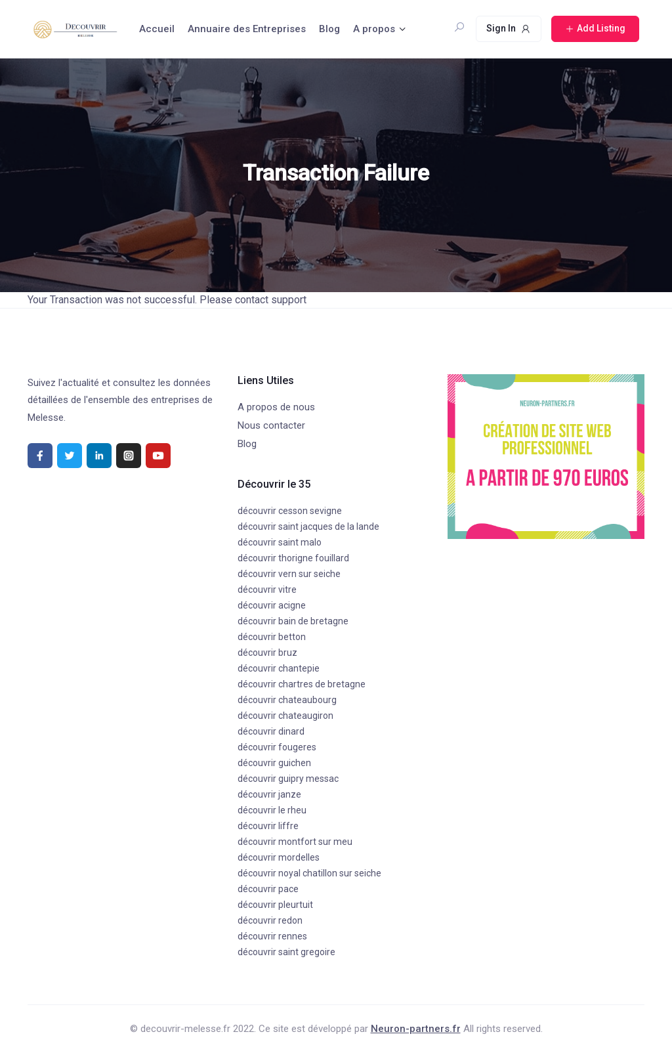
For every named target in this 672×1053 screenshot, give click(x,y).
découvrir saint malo (280, 542)
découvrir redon (270, 920)
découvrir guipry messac (288, 778)
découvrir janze (269, 794)
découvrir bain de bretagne (293, 621)
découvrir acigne (272, 605)
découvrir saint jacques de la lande (308, 526)
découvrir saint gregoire (286, 952)
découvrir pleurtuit (275, 904)
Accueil (157, 29)
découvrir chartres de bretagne (302, 684)
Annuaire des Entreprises (247, 29)
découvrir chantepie (279, 668)
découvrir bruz (267, 652)
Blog (329, 29)
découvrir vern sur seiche (289, 574)
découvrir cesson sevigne (290, 510)
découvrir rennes (272, 936)
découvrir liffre (268, 826)
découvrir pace (268, 889)
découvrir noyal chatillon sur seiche (309, 873)
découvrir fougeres (277, 747)
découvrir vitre (267, 589)
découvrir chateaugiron (285, 715)
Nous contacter (271, 425)
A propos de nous (276, 407)
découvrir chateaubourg (287, 700)
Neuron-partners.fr (416, 1029)
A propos (374, 29)
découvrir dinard (271, 731)
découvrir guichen (274, 763)
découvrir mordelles (279, 857)
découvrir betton (272, 637)
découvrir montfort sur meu (295, 841)
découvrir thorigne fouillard (293, 558)
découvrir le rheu (272, 810)
